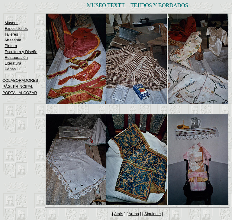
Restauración (16, 57)
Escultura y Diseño (21, 51)
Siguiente (152, 214)
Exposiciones (16, 28)
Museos (11, 23)
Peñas (10, 69)
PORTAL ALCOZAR (19, 93)
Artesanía (13, 40)
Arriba (133, 214)
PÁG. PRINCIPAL (17, 86)
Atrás (118, 214)
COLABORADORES (20, 80)
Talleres (11, 34)
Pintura (11, 45)
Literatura (13, 63)
